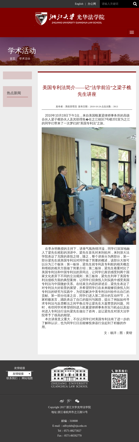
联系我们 (11, 378)
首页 (12, 58)
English (79, 3)
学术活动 (24, 58)
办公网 (92, 3)
